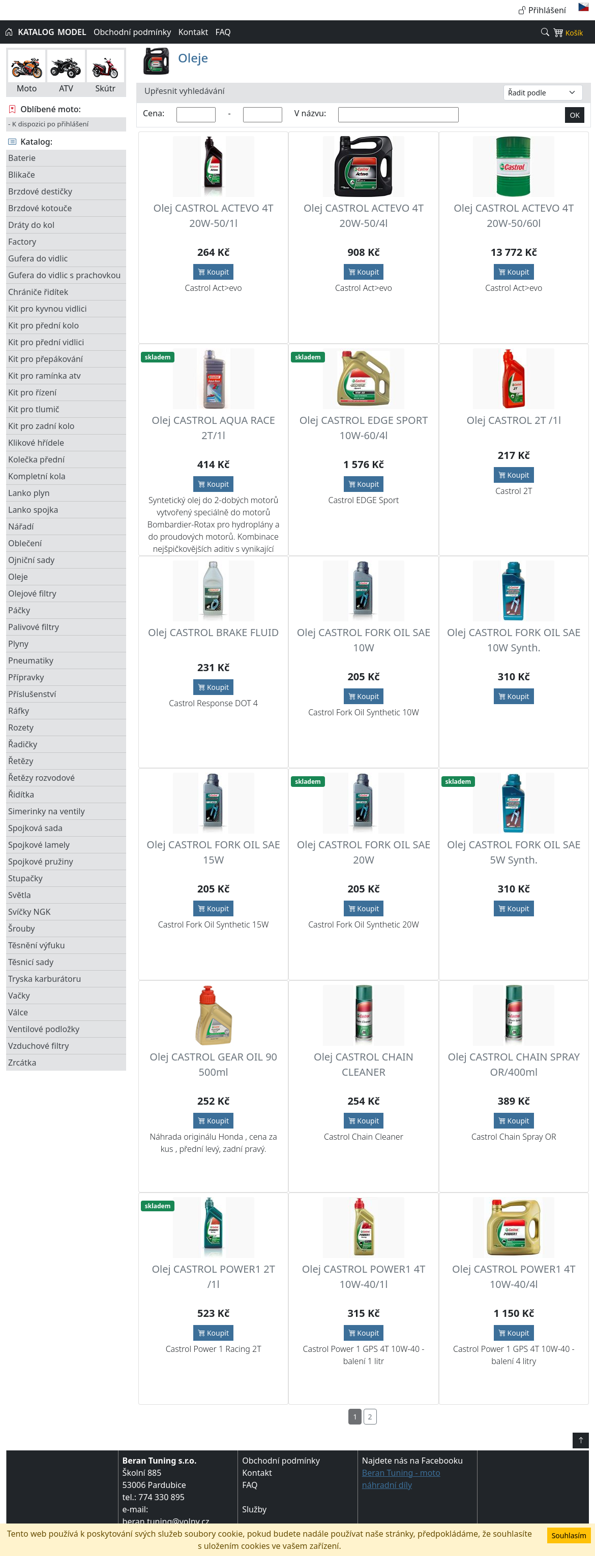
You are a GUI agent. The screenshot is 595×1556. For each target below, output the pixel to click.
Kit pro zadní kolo (41, 426)
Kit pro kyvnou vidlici (47, 308)
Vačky (19, 995)
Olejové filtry (32, 593)
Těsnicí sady (30, 962)
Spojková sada (35, 828)
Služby (254, 1509)
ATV (65, 72)
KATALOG (36, 32)
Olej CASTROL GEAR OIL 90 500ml (213, 1064)
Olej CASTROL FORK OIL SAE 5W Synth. (514, 852)
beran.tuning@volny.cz (166, 1521)
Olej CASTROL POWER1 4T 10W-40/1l (364, 1276)
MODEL (71, 32)
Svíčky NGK (29, 911)
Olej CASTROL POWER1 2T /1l (213, 1276)
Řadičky (22, 744)
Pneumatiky (30, 660)
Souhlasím (569, 1535)
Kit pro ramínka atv (44, 375)
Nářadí (21, 526)
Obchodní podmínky (132, 32)
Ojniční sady (31, 560)
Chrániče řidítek (38, 291)
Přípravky (26, 677)
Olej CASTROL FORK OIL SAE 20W (364, 852)
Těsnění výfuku (36, 945)
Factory (22, 241)
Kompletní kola (37, 476)
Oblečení (25, 543)
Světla (19, 895)
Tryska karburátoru (44, 978)
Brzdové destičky (40, 191)
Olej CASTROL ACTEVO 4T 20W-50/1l (214, 215)
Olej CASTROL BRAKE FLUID (213, 632)
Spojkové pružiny (40, 861)
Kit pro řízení (32, 392)
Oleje (18, 576)
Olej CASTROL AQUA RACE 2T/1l (213, 427)
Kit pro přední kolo (43, 325)
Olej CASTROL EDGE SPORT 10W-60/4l (364, 427)
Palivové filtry (33, 627)
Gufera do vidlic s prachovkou (64, 275)
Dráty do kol (31, 224)
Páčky (19, 610)
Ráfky (18, 710)
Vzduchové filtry (38, 1045)
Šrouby (21, 928)
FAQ (222, 32)
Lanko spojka (33, 509)
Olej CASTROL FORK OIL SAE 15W (213, 852)
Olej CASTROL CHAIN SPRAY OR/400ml (514, 1064)
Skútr (105, 72)
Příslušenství (32, 694)
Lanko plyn (29, 493)
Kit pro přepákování (45, 359)
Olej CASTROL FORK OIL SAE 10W (364, 639)
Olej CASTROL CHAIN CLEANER (363, 1064)
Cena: (153, 113)
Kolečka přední (36, 459)
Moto (26, 72)
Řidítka (21, 794)
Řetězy (20, 761)
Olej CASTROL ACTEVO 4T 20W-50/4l (364, 215)
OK (575, 115)
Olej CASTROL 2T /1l (514, 420)
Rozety (21, 727)
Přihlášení (542, 10)
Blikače (21, 174)
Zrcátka (22, 1062)
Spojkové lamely (39, 844)
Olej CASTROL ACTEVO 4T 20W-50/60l (514, 215)
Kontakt (193, 32)
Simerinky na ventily (46, 811)
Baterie (22, 157)
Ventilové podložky (43, 1029)
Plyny (18, 643)
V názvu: (310, 113)
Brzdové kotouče (40, 208)
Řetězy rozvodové (41, 777)
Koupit (213, 272)
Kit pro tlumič (34, 409)
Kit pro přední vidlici (46, 342)
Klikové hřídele (36, 442)
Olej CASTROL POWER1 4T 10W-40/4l (514, 1276)
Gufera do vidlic (38, 258)
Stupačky (25, 878)
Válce (18, 1012)
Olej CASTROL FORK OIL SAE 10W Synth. (514, 639)
